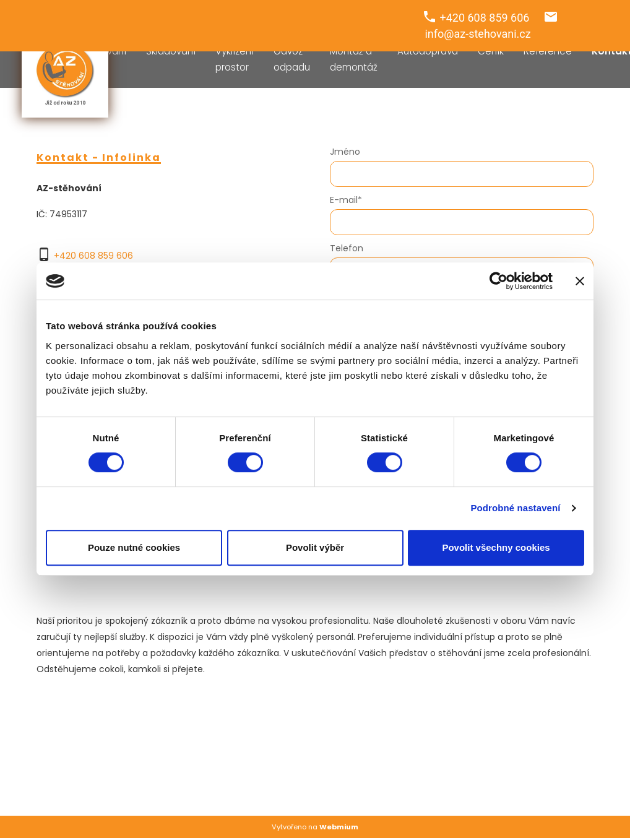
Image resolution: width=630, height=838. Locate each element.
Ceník (491, 51)
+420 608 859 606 (93, 255)
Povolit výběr (315, 547)
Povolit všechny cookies (496, 547)
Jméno (345, 151)
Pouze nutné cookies (134, 547)
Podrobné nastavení (515, 508)
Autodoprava (427, 51)
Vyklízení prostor (234, 59)
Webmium (338, 827)
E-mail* (346, 200)
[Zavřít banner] (580, 281)
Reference (548, 51)
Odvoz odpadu (292, 59)
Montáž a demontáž (354, 59)
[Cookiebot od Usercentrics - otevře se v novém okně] (498, 281)
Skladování (171, 51)
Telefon (346, 248)
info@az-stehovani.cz (477, 33)
